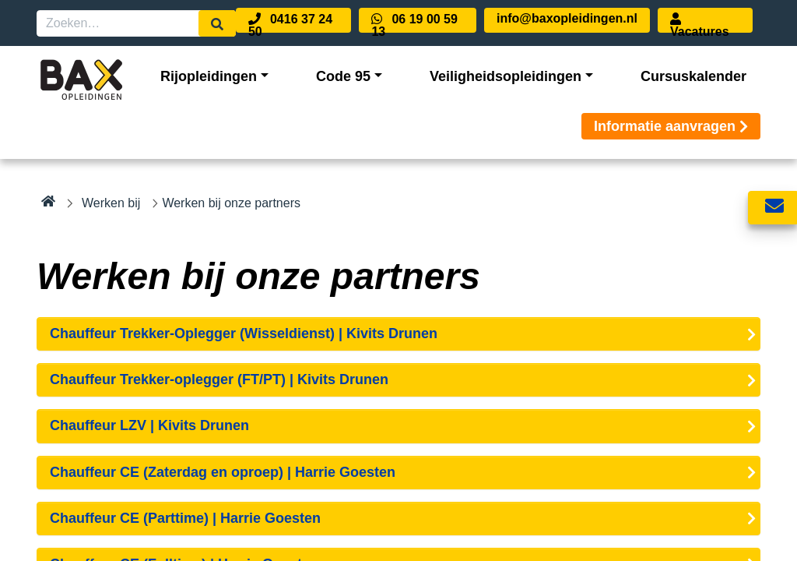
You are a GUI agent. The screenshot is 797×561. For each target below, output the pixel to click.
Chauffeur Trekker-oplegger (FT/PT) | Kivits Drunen (219, 379)
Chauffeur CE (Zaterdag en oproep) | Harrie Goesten (222, 472)
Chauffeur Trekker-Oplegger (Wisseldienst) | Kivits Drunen (243, 333)
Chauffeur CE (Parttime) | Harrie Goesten (185, 518)
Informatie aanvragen (671, 126)
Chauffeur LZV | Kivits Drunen (149, 425)
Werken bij (111, 203)
